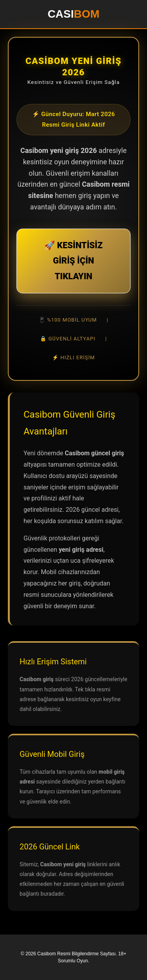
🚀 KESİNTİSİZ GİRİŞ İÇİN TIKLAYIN (73, 260)
